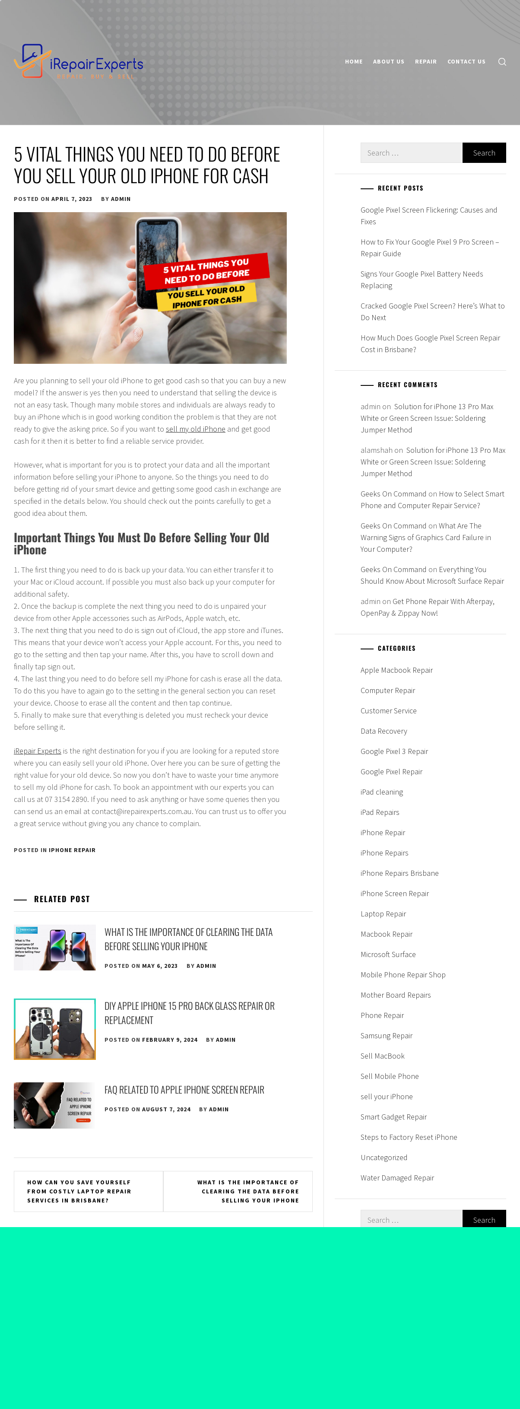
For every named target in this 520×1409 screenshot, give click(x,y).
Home (354, 61)
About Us (389, 61)
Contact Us (466, 61)
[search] (502, 61)
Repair (426, 61)
